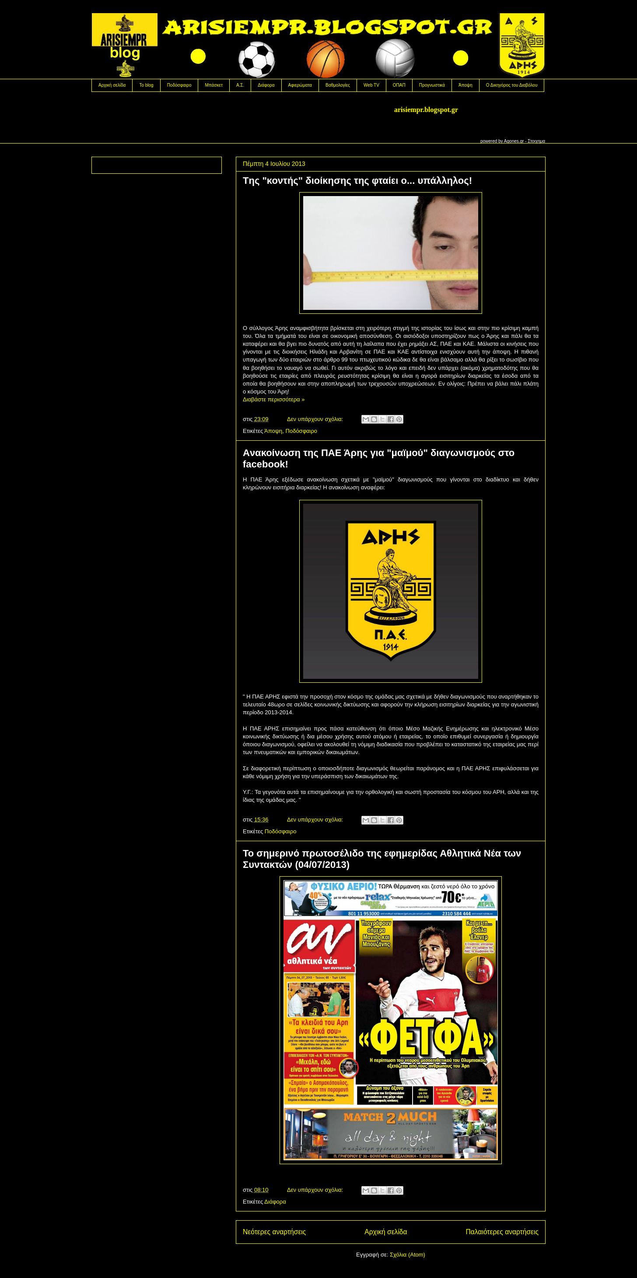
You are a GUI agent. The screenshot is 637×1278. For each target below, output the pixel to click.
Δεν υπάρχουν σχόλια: (316, 419)
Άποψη (465, 85)
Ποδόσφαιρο (179, 85)
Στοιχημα (536, 141)
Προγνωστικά (432, 85)
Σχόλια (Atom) (407, 1254)
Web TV (371, 85)
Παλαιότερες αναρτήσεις (502, 1232)
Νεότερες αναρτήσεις (274, 1232)
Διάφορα (266, 85)
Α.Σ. (240, 85)
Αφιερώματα (300, 85)
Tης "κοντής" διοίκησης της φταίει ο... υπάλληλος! (357, 180)
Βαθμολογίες (338, 85)
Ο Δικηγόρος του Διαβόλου (512, 85)
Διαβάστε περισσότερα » (273, 399)
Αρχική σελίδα (112, 85)
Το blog (146, 85)
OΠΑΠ (399, 85)
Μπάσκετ (213, 85)
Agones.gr (514, 141)
